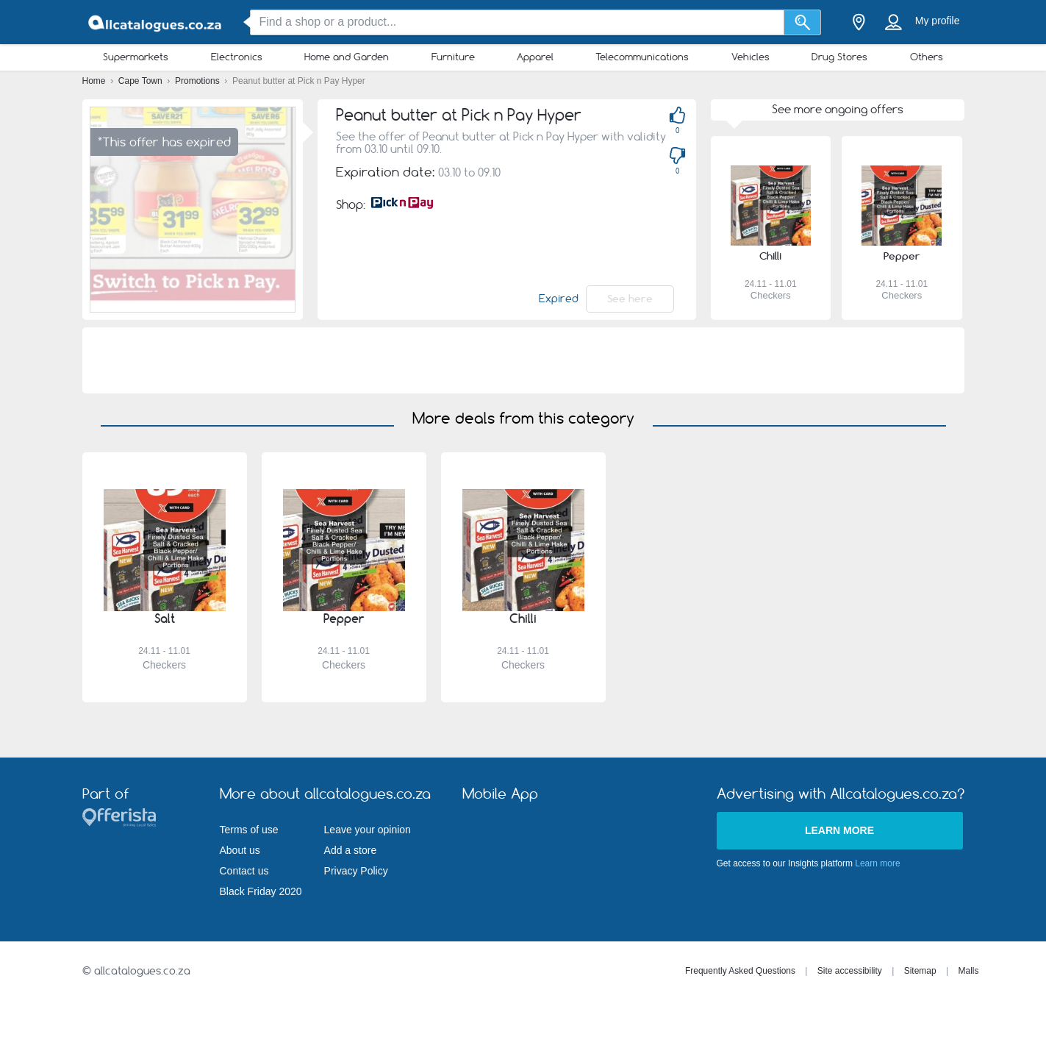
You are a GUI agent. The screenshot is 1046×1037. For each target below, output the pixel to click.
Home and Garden (346, 57)
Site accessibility (849, 971)
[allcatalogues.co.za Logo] (155, 22)
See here (630, 298)
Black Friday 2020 (261, 891)
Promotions (198, 81)
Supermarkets (135, 57)
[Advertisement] (523, 360)
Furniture (453, 57)
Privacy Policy (356, 871)
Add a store (350, 850)
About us (240, 850)
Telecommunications (642, 57)
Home (95, 81)
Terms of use (249, 829)
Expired (558, 298)
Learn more (839, 830)
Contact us (244, 871)
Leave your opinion (367, 829)
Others (926, 57)
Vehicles (750, 57)
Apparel (535, 57)
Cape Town (141, 81)
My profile (937, 20)
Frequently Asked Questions (740, 971)
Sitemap (920, 971)
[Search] (802, 22)
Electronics (236, 57)
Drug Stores (839, 57)
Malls (968, 971)
